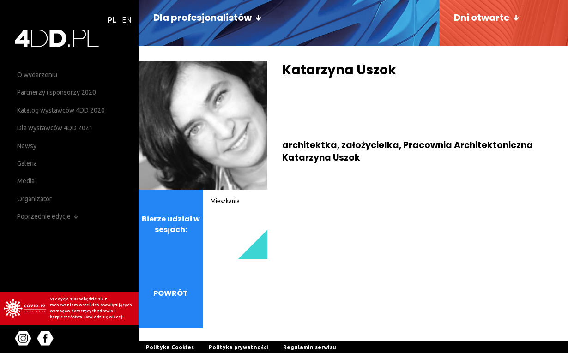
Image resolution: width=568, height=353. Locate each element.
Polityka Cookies (170, 347)
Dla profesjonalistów (202, 17)
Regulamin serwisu (309, 347)
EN (126, 20)
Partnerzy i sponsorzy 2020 (56, 92)
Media (26, 181)
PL (112, 20)
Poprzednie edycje (44, 216)
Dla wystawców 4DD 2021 (55, 128)
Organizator (34, 199)
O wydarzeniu (37, 74)
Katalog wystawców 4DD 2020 (61, 110)
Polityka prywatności (238, 347)
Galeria (27, 163)
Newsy (26, 146)
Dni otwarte (481, 17)
